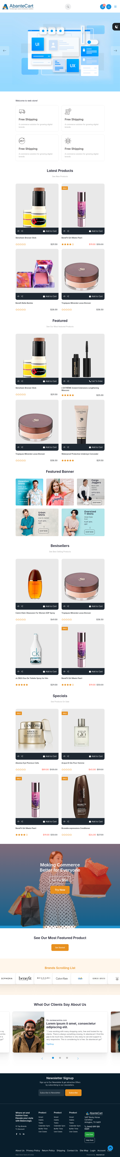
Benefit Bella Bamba (24, 303)
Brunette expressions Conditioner (76, 828)
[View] (18, 231)
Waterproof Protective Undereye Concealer (80, 454)
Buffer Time (43, 1129)
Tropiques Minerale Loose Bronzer (76, 303)
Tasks (41, 1123)
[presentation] (42, 1059)
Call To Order (96, 381)
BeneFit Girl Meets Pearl (72, 238)
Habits (41, 1120)
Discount (20, 1129)
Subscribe (73, 1093)
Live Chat (89, 1134)
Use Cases (43, 1132)
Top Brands (21, 1126)
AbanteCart (100, 1155)
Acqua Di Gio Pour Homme (73, 763)
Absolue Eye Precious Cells (27, 763)
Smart (41, 1117)
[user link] (108, 6)
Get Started (60, 947)
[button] (68, 7)
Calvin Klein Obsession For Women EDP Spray (35, 613)
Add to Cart (50, 231)
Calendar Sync (44, 1126)
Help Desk (90, 1140)
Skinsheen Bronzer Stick (26, 238)
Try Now (60, 889)
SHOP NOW (23, 502)
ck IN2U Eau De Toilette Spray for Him (32, 678)
